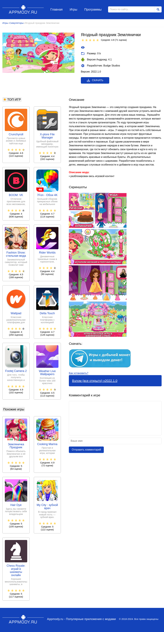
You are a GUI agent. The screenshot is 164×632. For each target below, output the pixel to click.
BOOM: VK (16, 195)
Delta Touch (47, 313)
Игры (73, 9)
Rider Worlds (47, 252)
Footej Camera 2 (16, 371)
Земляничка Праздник (16, 446)
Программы (93, 9)
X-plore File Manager (47, 136)
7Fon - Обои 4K (47, 195)
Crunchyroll (16, 134)
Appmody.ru (23, 9)
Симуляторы (16, 23)
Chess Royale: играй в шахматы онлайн (16, 570)
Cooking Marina (47, 444)
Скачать (94, 80)
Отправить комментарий (86, 449)
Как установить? (78, 373)
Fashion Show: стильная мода (16, 254)
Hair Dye (16, 505)
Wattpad (16, 313)
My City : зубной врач (47, 507)
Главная (56, 9)
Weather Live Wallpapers (47, 373)
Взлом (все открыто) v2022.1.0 (94, 380)
